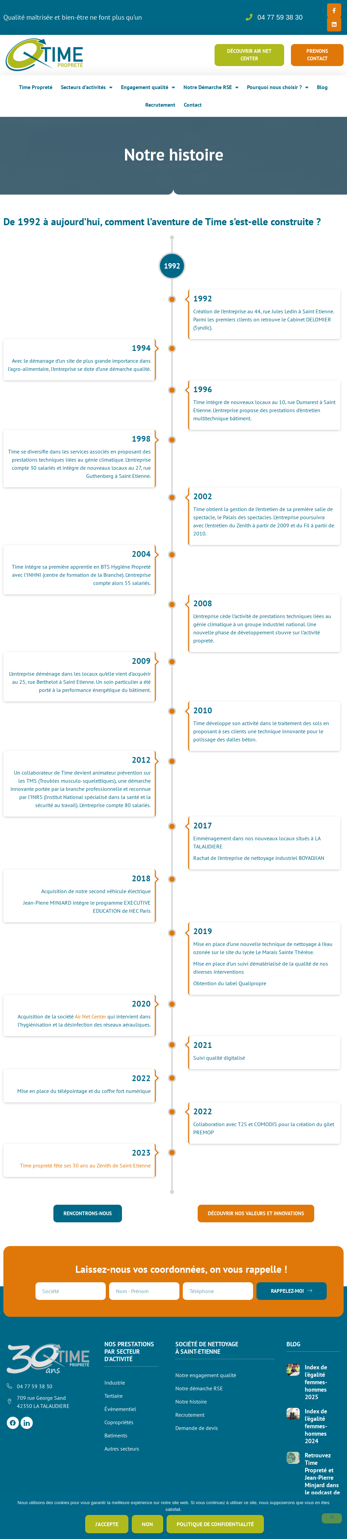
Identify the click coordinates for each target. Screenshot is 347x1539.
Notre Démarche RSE (211, 85)
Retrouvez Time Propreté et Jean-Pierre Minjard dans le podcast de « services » (322, 1475)
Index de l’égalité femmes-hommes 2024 (316, 1424)
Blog (322, 85)
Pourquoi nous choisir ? (277, 85)
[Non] (332, 1519)
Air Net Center (90, 1014)
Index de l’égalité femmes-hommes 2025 (316, 1380)
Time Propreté (35, 85)
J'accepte (107, 1524)
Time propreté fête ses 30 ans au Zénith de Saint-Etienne (85, 1163)
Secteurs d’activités (87, 85)
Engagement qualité (148, 85)
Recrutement (160, 102)
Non (148, 1524)
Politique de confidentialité (215, 1524)
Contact (193, 102)
